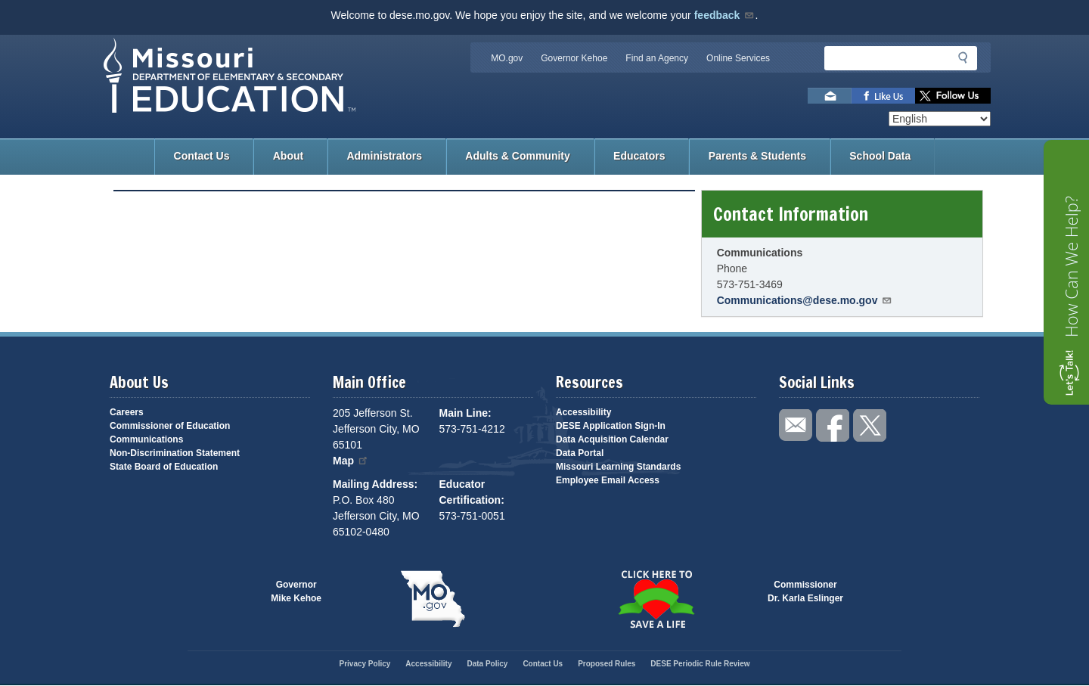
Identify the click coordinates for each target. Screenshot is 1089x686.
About (288, 156)
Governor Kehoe (574, 58)
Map (351, 461)
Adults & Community (517, 156)
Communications (146, 439)
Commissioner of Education (170, 426)
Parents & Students (757, 156)
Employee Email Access (607, 480)
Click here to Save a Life (656, 599)
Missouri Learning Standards (618, 466)
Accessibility (583, 412)
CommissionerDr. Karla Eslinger (805, 591)
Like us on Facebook (883, 96)
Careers (127, 412)
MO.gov (507, 58)
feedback (724, 15)
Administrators (384, 156)
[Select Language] (940, 118)
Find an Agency (656, 58)
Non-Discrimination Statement (175, 453)
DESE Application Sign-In (611, 426)
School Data (880, 156)
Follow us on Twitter (953, 96)
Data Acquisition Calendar (612, 439)
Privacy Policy (364, 664)
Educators (639, 156)
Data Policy (487, 664)
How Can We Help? (1071, 266)
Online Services (738, 58)
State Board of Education (164, 466)
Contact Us (202, 156)
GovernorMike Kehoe (296, 591)
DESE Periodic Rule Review (699, 664)
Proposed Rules (606, 664)
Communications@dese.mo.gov (805, 300)
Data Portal (579, 453)
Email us (830, 96)
